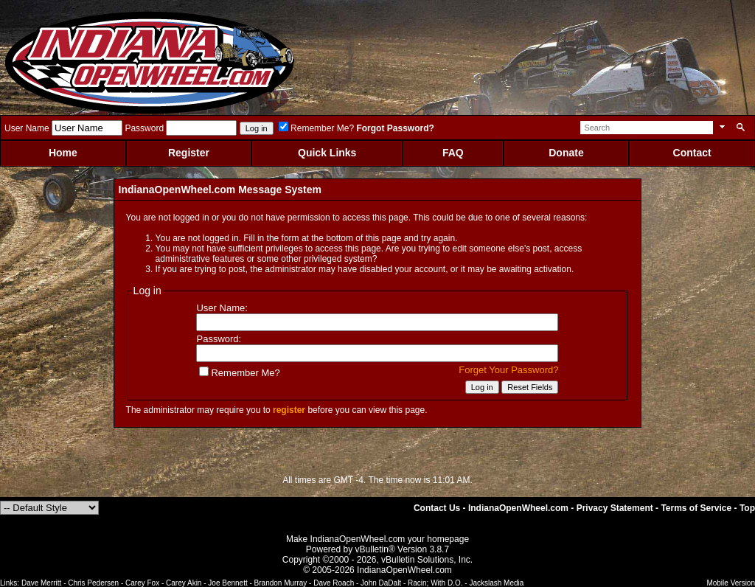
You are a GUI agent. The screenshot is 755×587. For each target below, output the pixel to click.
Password (144, 128)
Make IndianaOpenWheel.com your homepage (377, 539)
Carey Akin (183, 583)
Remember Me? (316, 128)
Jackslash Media (496, 583)
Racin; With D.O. (435, 583)
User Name (26, 128)
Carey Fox (142, 583)
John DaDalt (381, 583)
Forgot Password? (395, 128)
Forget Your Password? (508, 369)
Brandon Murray (280, 583)
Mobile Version (730, 583)
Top (747, 508)
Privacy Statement (615, 508)
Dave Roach (333, 583)
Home (63, 153)
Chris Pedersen (93, 583)
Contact (692, 153)
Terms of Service (696, 508)
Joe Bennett (227, 583)
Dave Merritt (41, 583)
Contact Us (437, 508)
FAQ (453, 153)
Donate (566, 153)
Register (188, 153)
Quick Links (327, 153)
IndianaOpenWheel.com (518, 508)
